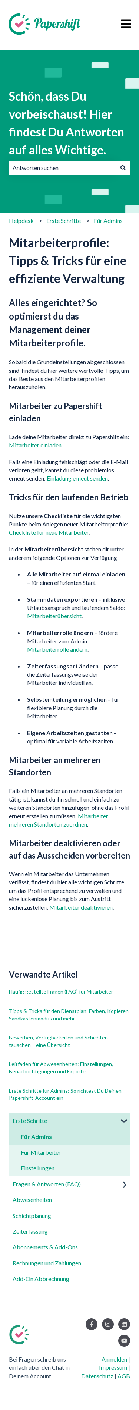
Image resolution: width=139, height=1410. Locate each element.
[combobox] (62, 168)
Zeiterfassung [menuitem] (30, 1231)
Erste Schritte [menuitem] (30, 1120)
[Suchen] (123, 168)
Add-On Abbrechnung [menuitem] (41, 1278)
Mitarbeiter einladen (35, 445)
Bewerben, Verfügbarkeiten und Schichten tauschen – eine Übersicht (58, 1041)
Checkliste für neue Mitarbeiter (49, 532)
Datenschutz (97, 1375)
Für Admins (108, 220)
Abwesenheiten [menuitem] (32, 1199)
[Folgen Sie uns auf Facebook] (91, 1324)
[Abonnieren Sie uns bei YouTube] (124, 1341)
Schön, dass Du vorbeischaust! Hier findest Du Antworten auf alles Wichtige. (66, 123)
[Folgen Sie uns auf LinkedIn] (124, 1324)
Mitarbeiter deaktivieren (81, 907)
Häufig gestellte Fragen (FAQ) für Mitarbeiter (61, 991)
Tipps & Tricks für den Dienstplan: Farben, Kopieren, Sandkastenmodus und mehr (69, 1015)
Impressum (113, 1367)
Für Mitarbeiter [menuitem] (41, 1152)
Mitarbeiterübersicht (54, 615)
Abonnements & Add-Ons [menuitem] (45, 1246)
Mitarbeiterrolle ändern (57, 649)
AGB (124, 1375)
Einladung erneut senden (77, 478)
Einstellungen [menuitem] (37, 1167)
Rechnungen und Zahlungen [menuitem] (47, 1262)
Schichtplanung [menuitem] (32, 1215)
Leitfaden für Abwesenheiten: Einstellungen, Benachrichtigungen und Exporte (61, 1067)
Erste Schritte (63, 220)
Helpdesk (21, 220)
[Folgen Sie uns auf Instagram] (108, 1324)
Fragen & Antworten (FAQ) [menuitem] (47, 1183)
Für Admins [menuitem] (36, 1136)
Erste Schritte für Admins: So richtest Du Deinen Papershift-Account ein (65, 1094)
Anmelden (114, 1359)
